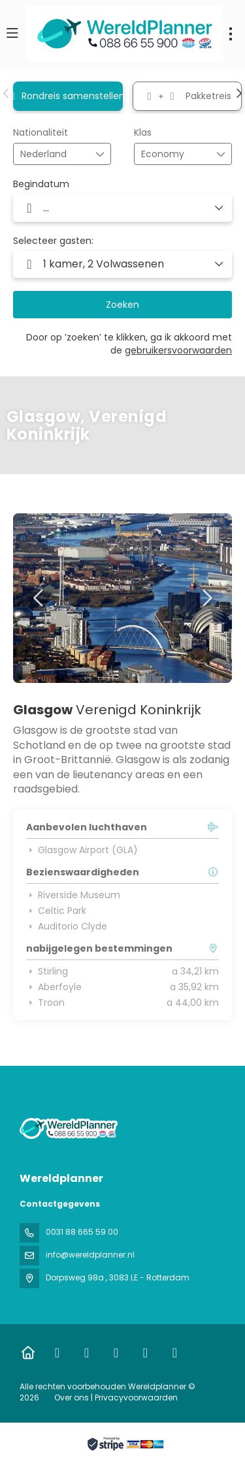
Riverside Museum (73, 894)
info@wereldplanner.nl (90, 1254)
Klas (143, 133)
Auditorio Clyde (66, 926)
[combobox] (53, 154)
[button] (6, 93)
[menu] (230, 34)
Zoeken (122, 304)
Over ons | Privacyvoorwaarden (116, 1397)
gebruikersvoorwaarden (178, 350)
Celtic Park (56, 910)
